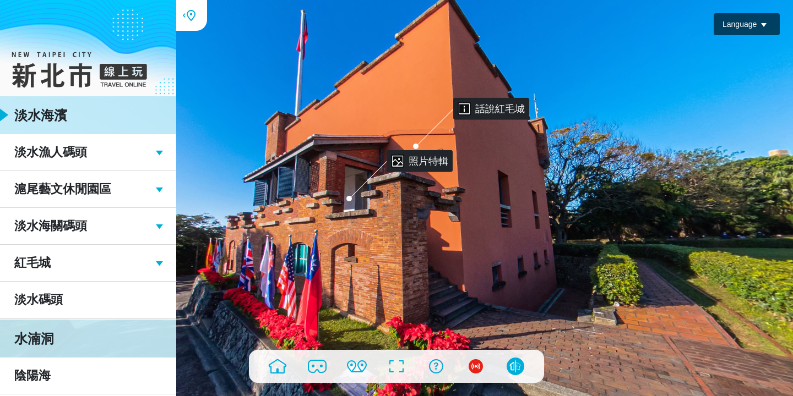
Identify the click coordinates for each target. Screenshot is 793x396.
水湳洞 (27, 338)
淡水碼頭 (31, 299)
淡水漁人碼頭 (81, 152)
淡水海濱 (33, 115)
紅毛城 (81, 263)
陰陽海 (25, 375)
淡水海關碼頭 (81, 226)
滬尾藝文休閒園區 (81, 189)
